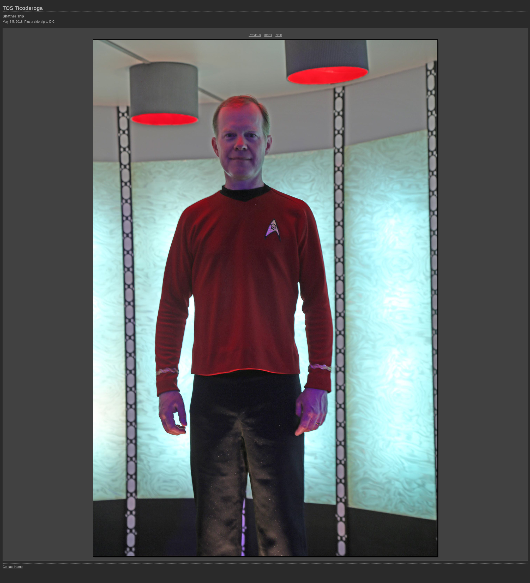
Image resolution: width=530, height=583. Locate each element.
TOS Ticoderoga (23, 8)
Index (268, 35)
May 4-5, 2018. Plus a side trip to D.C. (29, 21)
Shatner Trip (13, 16)
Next (278, 35)
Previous (255, 35)
